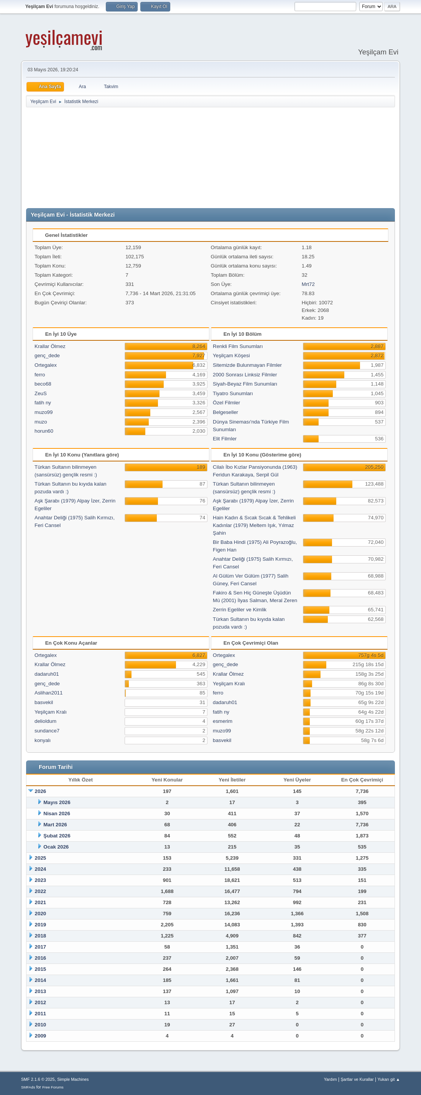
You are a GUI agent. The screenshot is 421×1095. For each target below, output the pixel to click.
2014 (40, 980)
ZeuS (41, 393)
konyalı (43, 740)
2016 (40, 958)
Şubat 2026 (56, 836)
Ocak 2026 (56, 847)
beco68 (43, 384)
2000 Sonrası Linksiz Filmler (245, 375)
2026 (40, 791)
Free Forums (53, 1087)
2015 (40, 969)
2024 (40, 869)
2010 (40, 1025)
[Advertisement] (212, 158)
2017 (40, 947)
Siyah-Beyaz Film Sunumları (245, 384)
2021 (40, 902)
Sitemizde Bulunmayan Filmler (247, 365)
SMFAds (28, 1087)
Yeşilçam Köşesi (231, 355)
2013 (40, 991)
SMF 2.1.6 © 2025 (38, 1079)
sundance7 (47, 731)
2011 (40, 1013)
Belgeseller (225, 412)
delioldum (45, 721)
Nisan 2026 (56, 813)
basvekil (44, 702)
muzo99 (44, 412)
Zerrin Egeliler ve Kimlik (239, 609)
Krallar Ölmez (50, 346)
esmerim (222, 721)
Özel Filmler (226, 402)
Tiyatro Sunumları (233, 393)
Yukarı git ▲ (388, 1079)
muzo (41, 422)
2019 (40, 925)
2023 (40, 880)
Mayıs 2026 (56, 802)
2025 (40, 858)
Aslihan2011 (48, 693)
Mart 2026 (55, 824)
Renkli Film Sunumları (238, 346)
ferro (40, 375)
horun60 (44, 431)
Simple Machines (73, 1079)
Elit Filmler (225, 439)
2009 (40, 1036)
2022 (40, 891)
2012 (40, 1002)
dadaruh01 (47, 674)
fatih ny (43, 402)
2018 (40, 936)
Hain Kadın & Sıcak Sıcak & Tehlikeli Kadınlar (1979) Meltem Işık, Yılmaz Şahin (254, 525)
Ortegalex (46, 365)
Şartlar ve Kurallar (356, 1079)
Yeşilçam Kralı (51, 712)
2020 (40, 913)
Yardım (330, 1079)
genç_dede (47, 355)
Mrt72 (308, 284)
